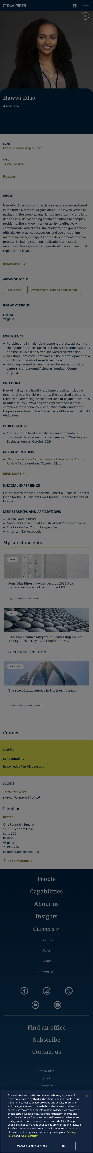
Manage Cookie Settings (32, 1146)
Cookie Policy (29, 1135)
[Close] (87, 1096)
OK (63, 1146)
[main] (46, 1121)
